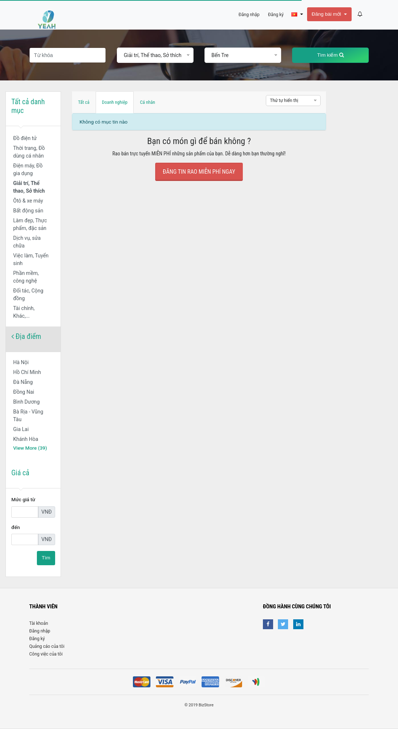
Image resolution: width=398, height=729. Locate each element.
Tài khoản (38, 623)
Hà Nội (20, 362)
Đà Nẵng (23, 382)
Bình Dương (26, 402)
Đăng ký (37, 638)
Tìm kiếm (330, 55)
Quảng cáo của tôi (46, 646)
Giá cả (20, 472)
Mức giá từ (23, 499)
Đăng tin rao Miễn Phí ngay (199, 171)
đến (15, 527)
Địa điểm (26, 336)
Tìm (46, 557)
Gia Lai (21, 429)
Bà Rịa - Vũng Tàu (28, 415)
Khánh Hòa (25, 439)
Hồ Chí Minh (27, 372)
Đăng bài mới (327, 14)
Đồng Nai (23, 392)
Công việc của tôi (45, 654)
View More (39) (30, 448)
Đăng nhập (39, 631)
